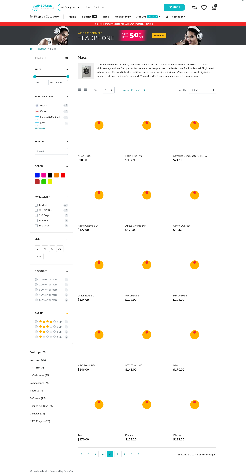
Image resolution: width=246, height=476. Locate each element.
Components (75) (39, 383)
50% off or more (48, 300)
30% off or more (48, 290)
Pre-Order (44, 225)
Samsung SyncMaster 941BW (190, 156)
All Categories (68, 7)
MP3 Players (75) (40, 421)
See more (40, 128)
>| (139, 454)
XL (59, 249)
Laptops (41, 49)
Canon (41, 111)
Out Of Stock (46, 210)
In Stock (43, 220)
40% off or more (48, 295)
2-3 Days (44, 215)
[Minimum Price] (42, 82)
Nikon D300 (84, 156)
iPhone (129, 435)
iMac (175, 365)
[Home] (31, 49)
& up (50, 321)
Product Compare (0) (133, 90)
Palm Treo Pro (133, 156)
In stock (43, 205)
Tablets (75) (37, 390)
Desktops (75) (38, 352)
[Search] (51, 151)
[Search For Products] (123, 7)
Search (174, 7)
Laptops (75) (38, 360)
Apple (41, 105)
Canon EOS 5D (181, 226)
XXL (39, 256)
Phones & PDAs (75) (42, 406)
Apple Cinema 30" (88, 226)
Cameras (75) (37, 413)
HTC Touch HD (86, 365)
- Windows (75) (40, 375)
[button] (213, 7)
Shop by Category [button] (44, 16)
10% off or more (48, 279)
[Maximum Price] (61, 82)
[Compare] (194, 7)
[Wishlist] (204, 7)
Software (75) (38, 398)
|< (81, 454)
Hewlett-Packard (47, 117)
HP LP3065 (132, 295)
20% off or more (48, 284)
